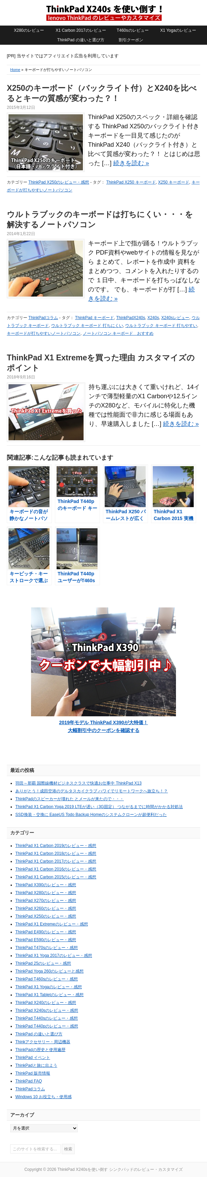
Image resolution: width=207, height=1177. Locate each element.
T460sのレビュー (132, 30)
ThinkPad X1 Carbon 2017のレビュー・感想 (55, 861)
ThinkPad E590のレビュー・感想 (45, 939)
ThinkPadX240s (130, 317)
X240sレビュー (175, 317)
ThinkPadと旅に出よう (36, 1065)
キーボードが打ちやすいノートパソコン (43, 333)
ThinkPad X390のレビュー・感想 (45, 884)
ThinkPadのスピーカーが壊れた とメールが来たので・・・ (69, 798)
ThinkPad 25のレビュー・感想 (43, 963)
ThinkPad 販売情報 (32, 1073)
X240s (153, 317)
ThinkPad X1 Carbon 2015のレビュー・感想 (55, 877)
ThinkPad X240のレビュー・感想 (45, 1002)
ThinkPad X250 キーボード (131, 182)
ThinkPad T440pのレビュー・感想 (46, 1026)
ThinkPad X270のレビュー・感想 (45, 900)
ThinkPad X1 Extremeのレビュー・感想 (51, 924)
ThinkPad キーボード (94, 317)
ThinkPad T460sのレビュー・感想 (46, 979)
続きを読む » (131, 163)
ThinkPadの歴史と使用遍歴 (40, 1049)
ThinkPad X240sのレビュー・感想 (46, 1010)
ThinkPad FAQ (28, 1081)
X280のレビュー (29, 30)
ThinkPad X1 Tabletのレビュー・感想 (49, 994)
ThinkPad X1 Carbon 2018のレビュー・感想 (55, 853)
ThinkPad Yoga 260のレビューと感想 (49, 971)
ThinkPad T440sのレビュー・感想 (46, 1018)
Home (15, 70)
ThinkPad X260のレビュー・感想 (45, 908)
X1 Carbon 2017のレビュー (81, 30)
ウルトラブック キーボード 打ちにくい (87, 325)
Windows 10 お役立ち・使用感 (43, 1096)
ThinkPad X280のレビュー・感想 (45, 892)
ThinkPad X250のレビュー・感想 (58, 182)
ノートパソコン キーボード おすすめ (118, 333)
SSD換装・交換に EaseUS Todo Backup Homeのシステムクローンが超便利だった (91, 814)
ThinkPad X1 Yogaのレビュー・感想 (48, 987)
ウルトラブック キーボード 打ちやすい (161, 325)
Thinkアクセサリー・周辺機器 (42, 1041)
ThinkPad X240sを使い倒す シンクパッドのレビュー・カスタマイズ (104, 12)
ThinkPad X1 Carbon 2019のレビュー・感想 (55, 845)
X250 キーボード (173, 182)
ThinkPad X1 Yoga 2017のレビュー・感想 (53, 955)
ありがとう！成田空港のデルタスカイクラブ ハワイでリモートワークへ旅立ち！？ (91, 791)
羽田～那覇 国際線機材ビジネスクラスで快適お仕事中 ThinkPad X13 (78, 783)
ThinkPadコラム (43, 317)
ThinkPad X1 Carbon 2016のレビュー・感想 (55, 869)
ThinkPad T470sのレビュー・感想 (46, 947)
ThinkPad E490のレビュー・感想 (45, 932)
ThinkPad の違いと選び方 (80, 40)
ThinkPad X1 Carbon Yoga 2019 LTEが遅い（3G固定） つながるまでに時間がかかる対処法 (99, 806)
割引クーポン (131, 40)
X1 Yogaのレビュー (178, 30)
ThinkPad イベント (32, 1057)
